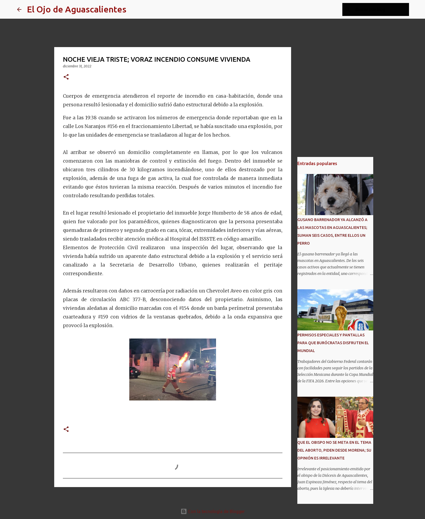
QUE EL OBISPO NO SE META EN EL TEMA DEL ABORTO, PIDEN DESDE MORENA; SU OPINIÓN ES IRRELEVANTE (334, 450)
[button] (66, 77)
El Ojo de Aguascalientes (76, 9)
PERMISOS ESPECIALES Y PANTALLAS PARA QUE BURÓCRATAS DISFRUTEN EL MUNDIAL (333, 343)
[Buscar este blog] (380, 9)
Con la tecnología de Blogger (213, 511)
